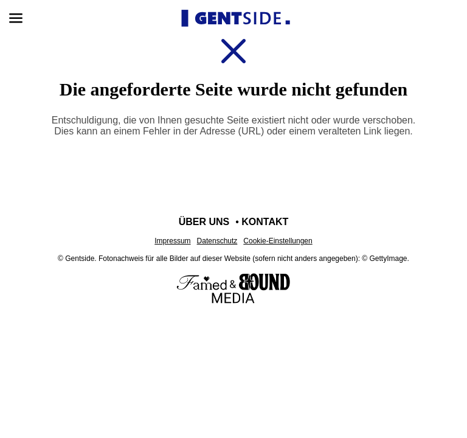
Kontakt (264, 222)
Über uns (204, 222)
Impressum (172, 241)
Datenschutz (217, 241)
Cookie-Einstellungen (277, 241)
